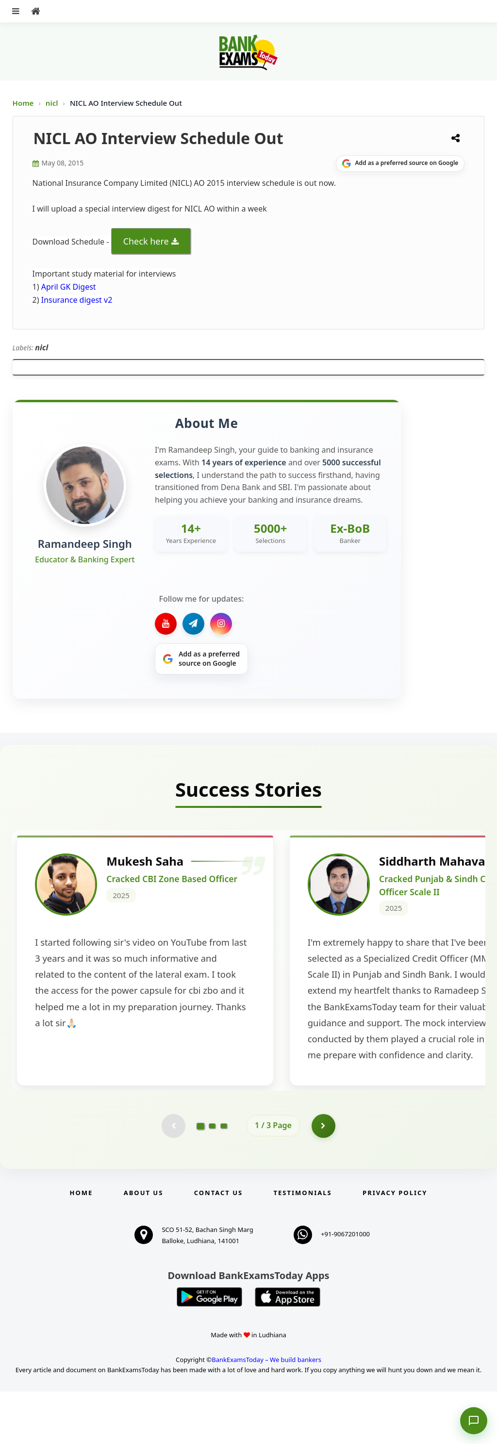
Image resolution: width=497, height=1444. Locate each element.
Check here (146, 241)
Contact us (218, 1245)
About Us (144, 1245)
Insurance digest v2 (76, 300)
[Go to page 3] (223, 1178)
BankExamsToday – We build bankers (266, 1412)
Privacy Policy (395, 1245)
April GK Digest (68, 286)
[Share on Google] (400, 163)
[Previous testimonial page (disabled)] (173, 1178)
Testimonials (303, 1245)
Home (23, 103)
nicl (53, 103)
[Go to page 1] (201, 1177)
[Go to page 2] (212, 1178)
